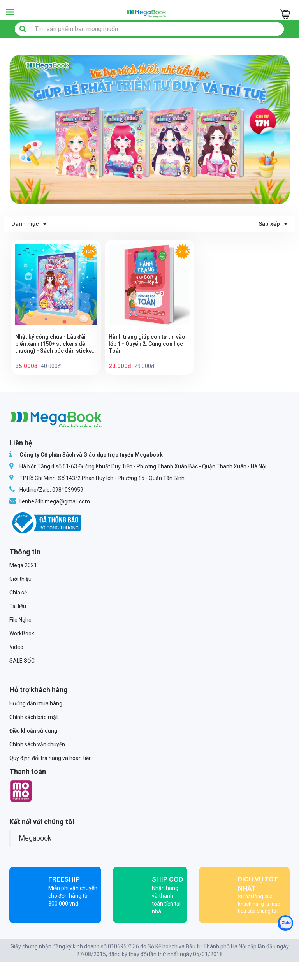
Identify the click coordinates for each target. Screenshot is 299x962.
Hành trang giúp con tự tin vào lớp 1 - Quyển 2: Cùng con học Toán (147, 344)
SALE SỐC (22, 661)
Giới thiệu (20, 579)
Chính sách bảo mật (33, 717)
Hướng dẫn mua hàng (35, 703)
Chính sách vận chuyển (37, 744)
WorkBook (21, 633)
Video (16, 647)
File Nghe (20, 620)
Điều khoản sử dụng (33, 731)
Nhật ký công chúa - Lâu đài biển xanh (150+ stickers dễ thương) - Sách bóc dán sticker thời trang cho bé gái (54, 344)
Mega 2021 (23, 565)
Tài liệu (17, 606)
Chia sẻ (18, 592)
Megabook (35, 838)
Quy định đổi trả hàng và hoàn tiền (50, 758)
